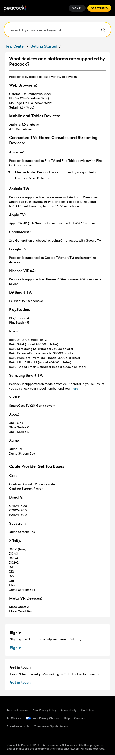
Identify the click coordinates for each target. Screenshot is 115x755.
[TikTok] (22, 736)
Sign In (77, 8)
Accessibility (69, 710)
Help (67, 718)
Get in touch (20, 682)
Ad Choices (14, 718)
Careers (79, 718)
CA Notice (87, 710)
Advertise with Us (18, 726)
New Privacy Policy (44, 710)
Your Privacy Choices (46, 718)
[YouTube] (34, 736)
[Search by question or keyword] (57, 29)
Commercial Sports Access (51, 726)
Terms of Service (17, 710)
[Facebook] (10, 736)
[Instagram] (45, 736)
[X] (57, 736)
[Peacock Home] (15, 8)
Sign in (15, 647)
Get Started (99, 8)
